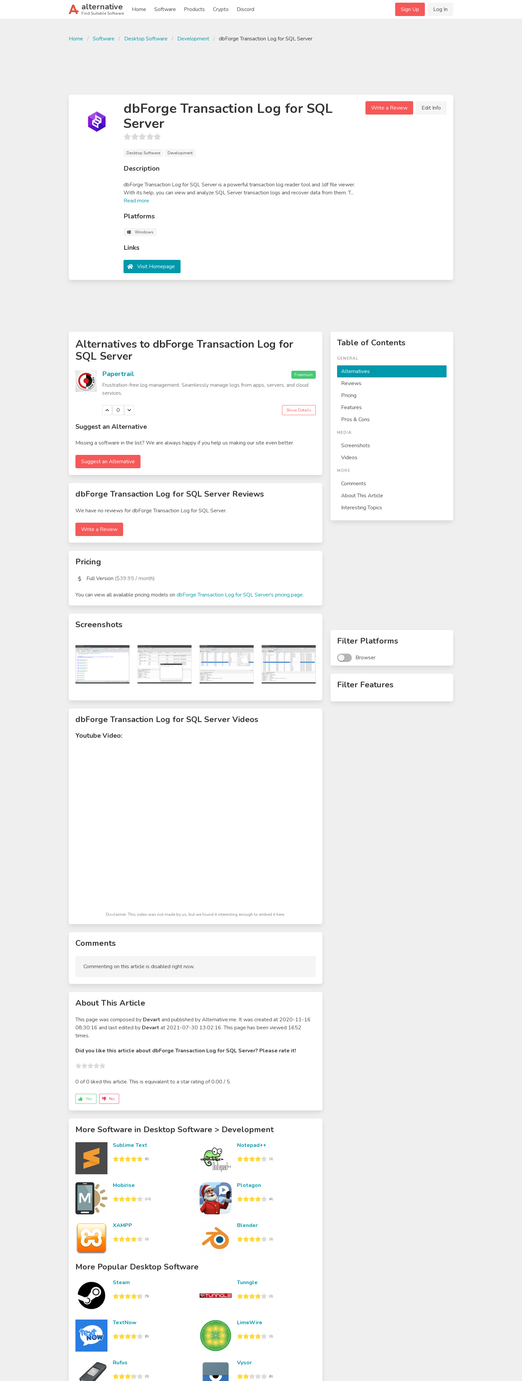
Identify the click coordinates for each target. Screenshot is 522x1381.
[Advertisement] (261, 67)
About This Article (362, 495)
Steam (121, 1282)
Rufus (120, 1362)
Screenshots (355, 445)
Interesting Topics (361, 507)
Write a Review (389, 108)
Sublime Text (130, 1145)
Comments (353, 483)
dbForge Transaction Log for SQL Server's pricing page (240, 594)
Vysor (244, 1362)
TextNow (125, 1322)
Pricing (348, 395)
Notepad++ (251, 1145)
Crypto (221, 9)
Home (139, 9)
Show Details (298, 410)
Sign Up (410, 9)
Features (351, 407)
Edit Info (431, 108)
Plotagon (249, 1185)
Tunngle (247, 1282)
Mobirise (124, 1185)
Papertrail (118, 373)
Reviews (351, 383)
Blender (247, 1225)
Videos (349, 457)
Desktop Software (146, 38)
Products (194, 9)
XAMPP (122, 1225)
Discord (245, 9)
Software (165, 9)
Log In (440, 9)
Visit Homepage (156, 266)
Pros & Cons (355, 419)
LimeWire (249, 1322)
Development (193, 38)
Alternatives (355, 371)
